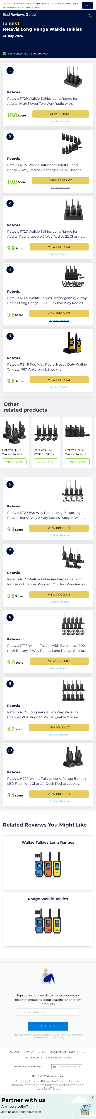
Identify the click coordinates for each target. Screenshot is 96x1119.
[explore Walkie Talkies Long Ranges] (48, 862)
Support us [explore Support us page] (77, 1051)
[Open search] (90, 16)
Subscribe (48, 1026)
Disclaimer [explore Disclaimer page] (58, 1051)
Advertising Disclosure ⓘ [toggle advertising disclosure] (27, 1066)
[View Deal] (14, 442)
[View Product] (48, 94)
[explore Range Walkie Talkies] (48, 919)
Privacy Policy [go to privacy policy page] (33, 7)
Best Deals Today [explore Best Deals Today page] (58, 1057)
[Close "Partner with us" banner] (92, 1097)
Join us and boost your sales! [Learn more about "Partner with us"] (21, 1111)
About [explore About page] (14, 1051)
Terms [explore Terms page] (41, 1051)
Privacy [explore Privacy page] (28, 1051)
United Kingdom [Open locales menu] (66, 1066)
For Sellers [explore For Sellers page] (33, 1057)
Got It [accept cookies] (87, 5)
